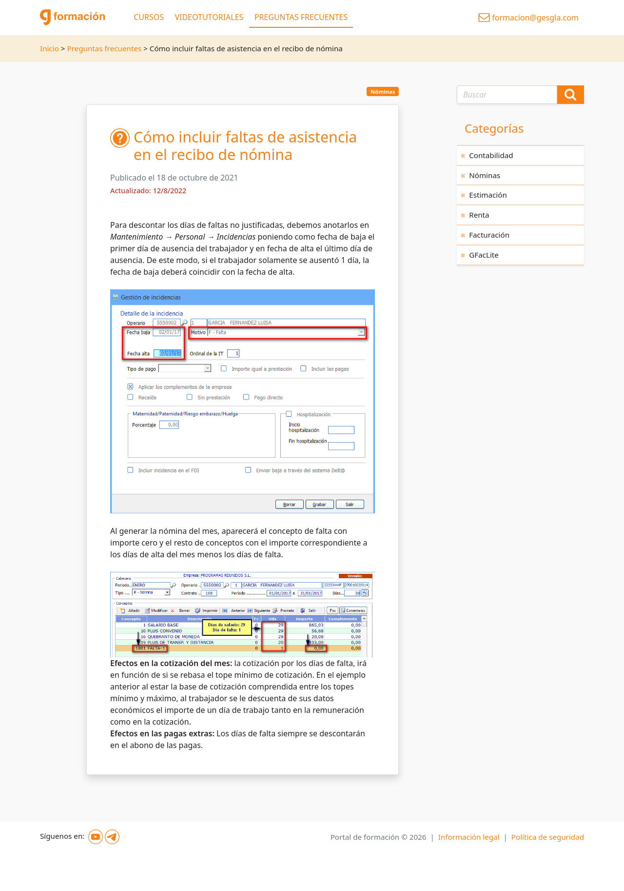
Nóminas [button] (382, 91)
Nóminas (484, 175)
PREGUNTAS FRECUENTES (301, 17)
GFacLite (484, 255)
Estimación (488, 195)
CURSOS (149, 17)
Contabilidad (491, 155)
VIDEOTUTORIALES (209, 17)
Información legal (469, 837)
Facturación (489, 235)
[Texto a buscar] (507, 94)
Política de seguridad (547, 837)
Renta (479, 215)
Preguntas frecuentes (104, 48)
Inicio (49, 48)
